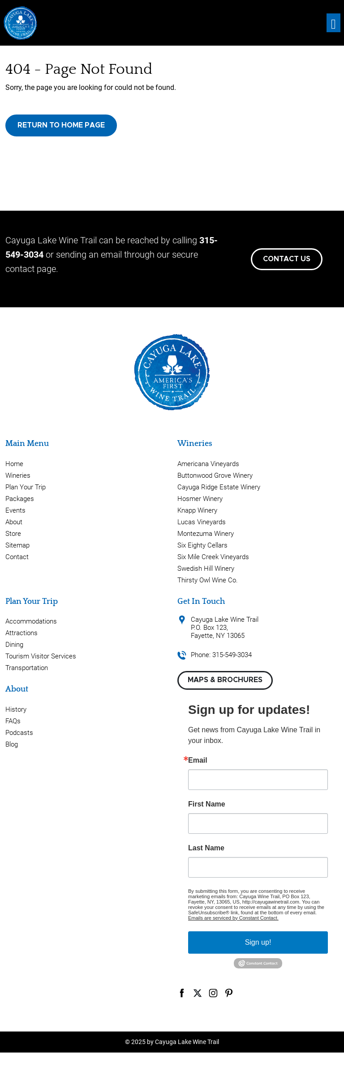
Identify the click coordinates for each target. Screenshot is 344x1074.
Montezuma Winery (205, 534)
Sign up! (258, 942)
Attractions (21, 633)
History (15, 709)
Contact (17, 557)
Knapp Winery (197, 510)
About (13, 522)
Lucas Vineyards (201, 522)
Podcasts (19, 733)
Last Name (206, 848)
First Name (206, 804)
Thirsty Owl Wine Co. (207, 580)
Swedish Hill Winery (205, 569)
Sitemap (17, 545)
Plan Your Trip (25, 487)
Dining (14, 645)
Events (15, 510)
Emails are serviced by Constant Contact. (233, 918)
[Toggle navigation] (333, 23)
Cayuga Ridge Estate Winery (218, 487)
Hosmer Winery (200, 499)
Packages (19, 499)
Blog (11, 744)
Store (13, 534)
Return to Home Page (61, 125)
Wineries (17, 475)
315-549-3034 (232, 655)
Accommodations (31, 621)
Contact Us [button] (286, 259)
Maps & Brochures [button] (225, 679)
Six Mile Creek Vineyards (213, 557)
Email (197, 760)
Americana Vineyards (208, 464)
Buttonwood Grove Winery (215, 475)
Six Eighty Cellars (202, 545)
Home (14, 464)
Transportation (26, 668)
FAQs (13, 721)
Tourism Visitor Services (40, 656)
